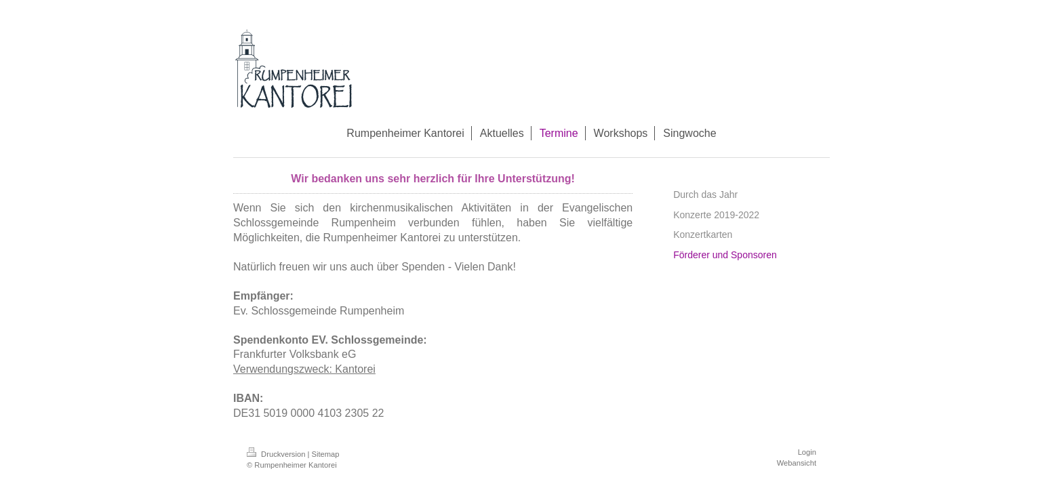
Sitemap (326, 454)
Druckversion (277, 454)
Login (807, 452)
